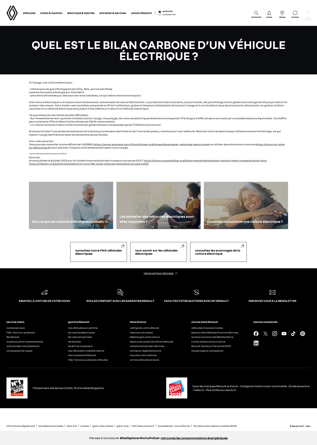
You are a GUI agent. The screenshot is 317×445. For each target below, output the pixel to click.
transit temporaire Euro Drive (208, 341)
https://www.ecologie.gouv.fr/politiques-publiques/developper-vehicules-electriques (151, 144)
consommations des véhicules (147, 346)
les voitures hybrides (80, 336)
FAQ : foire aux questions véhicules (88, 359)
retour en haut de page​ (158, 273)
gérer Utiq (123, 425)
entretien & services (112, 13)
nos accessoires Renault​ (82, 355)
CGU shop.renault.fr (143, 425)
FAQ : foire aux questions (20, 332)
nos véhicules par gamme (83, 327)
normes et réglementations (145, 350)
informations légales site (20, 425)
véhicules (29, 13)
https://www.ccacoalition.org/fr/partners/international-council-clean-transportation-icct (205, 160)
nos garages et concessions (207, 350)
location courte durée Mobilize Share (212, 336)
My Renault (12, 336)
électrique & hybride (81, 13)
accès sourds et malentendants (24, 341)
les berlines (74, 341)
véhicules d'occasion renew (207, 327)
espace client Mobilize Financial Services (214, 332)
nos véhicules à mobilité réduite (86, 350)
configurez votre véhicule (144, 327)
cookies (84, 425)
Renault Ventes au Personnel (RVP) (211, 346)
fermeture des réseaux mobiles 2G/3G (215, 425)
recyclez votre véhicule (143, 355)
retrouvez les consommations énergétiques (194, 438)
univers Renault (141, 13)
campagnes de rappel (19, 350)
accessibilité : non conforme (174, 425)
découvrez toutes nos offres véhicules (151, 341)
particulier (168, 11)
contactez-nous (15, 327)
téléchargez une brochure (145, 336)
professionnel (169, 14)
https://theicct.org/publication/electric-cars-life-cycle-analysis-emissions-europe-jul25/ (89, 163)
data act (72, 425)
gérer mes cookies (102, 426)
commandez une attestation (22, 346)
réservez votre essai (141, 332)
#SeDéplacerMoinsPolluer (140, 438)
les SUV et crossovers (80, 346)
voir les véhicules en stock (144, 359)
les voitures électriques (81, 332)
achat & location (51, 13)
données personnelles (50, 425)
